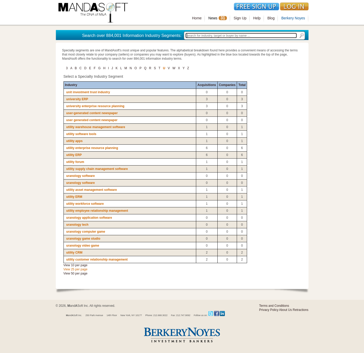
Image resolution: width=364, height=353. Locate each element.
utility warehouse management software (95, 127)
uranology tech (77, 224)
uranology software (80, 176)
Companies (227, 85)
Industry (71, 85)
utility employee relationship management (97, 211)
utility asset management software (91, 190)
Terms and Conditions (274, 306)
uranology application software (89, 217)
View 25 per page (76, 269)
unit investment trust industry (88, 92)
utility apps (74, 141)
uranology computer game (85, 231)
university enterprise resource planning (95, 106)
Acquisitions (206, 85)
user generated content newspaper (92, 120)
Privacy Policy (269, 310)
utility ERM (74, 197)
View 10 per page (76, 265)
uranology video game (82, 245)
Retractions (300, 310)
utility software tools (81, 134)
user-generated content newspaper (92, 113)
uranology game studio (83, 238)
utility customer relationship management (97, 259)
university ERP (77, 99)
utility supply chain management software (97, 169)
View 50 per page (76, 273)
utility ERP (74, 155)
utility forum (75, 162)
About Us (285, 310)
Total (242, 85)
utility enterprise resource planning (92, 148)
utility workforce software (85, 204)
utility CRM (74, 252)
